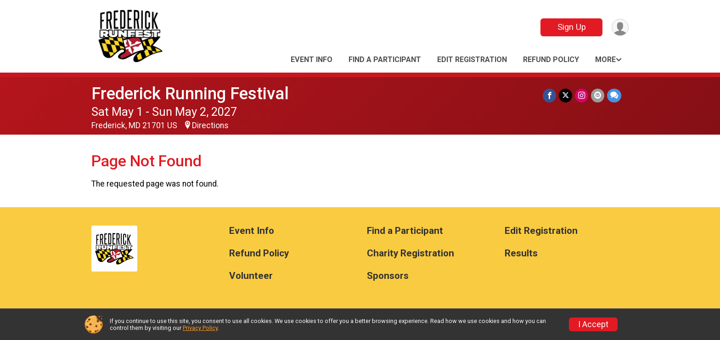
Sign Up (571, 27)
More (605, 59)
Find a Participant (385, 59)
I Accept (593, 324)
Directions (210, 125)
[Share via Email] (597, 95)
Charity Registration (410, 253)
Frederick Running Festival (190, 93)
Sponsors (388, 276)
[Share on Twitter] (565, 95)
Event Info (311, 59)
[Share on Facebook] (549, 95)
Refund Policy (551, 59)
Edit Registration (472, 59)
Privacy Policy (200, 327)
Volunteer (251, 276)
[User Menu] (620, 27)
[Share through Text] (614, 95)
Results (521, 253)
